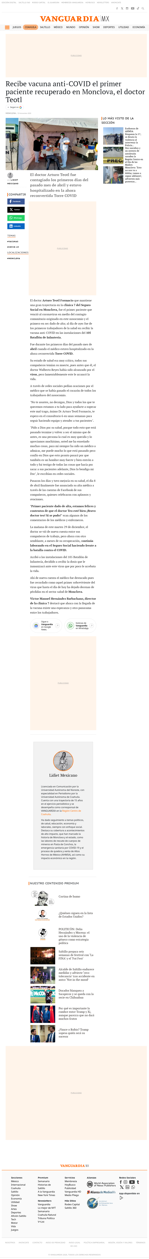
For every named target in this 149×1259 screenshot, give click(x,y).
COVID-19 (14, 247)
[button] (7, 27)
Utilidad (123, 27)
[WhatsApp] (80, 625)
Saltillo (45, 27)
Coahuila (30, 27)
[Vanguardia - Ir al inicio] (74, 18)
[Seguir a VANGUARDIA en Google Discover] (15, 107)
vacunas (13, 241)
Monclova (11, 113)
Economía (139, 27)
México (58, 27)
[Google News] (46, 625)
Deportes (109, 27)
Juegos (17, 27)
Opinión (84, 27)
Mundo (70, 27)
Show (96, 27)
